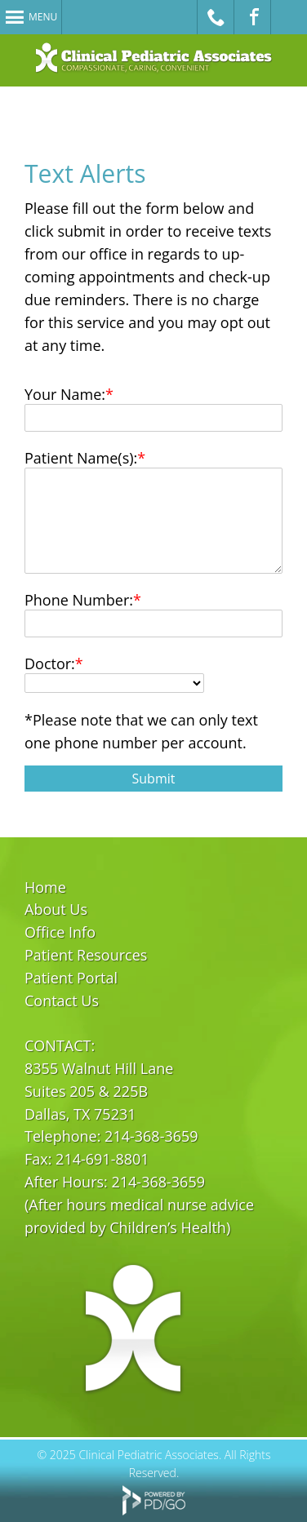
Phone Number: (78, 600)
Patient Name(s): (80, 458)
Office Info (60, 932)
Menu (43, 17)
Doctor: (49, 663)
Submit (154, 779)
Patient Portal (71, 977)
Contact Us (61, 1000)
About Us (55, 909)
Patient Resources (85, 955)
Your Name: (64, 394)
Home (45, 887)
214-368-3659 (151, 1136)
